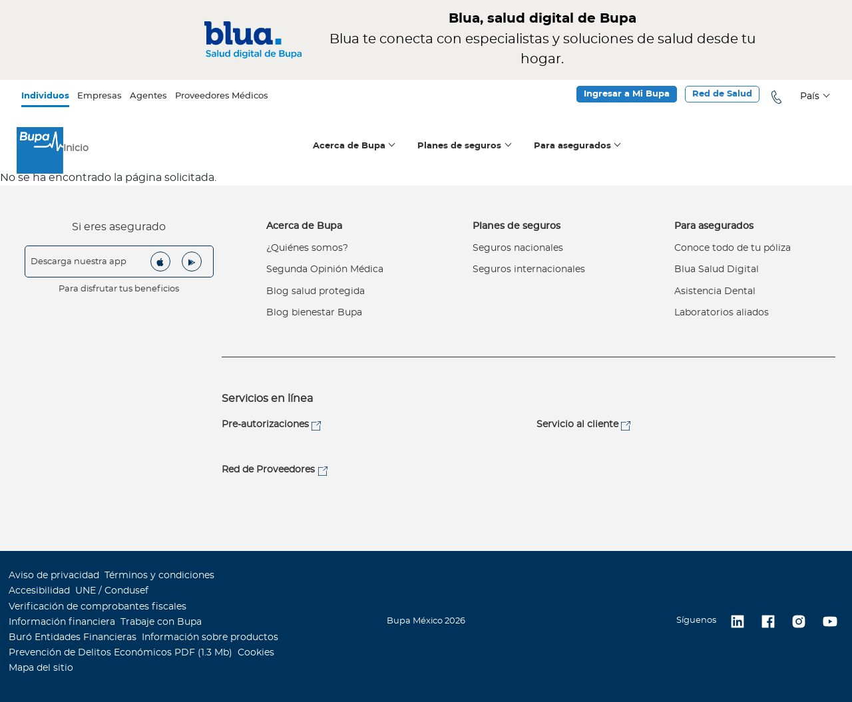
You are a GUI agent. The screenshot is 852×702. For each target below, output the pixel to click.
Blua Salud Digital (716, 269)
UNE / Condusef (111, 591)
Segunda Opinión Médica (324, 269)
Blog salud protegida (315, 291)
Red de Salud (722, 94)
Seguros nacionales (518, 248)
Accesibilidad (39, 591)
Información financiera (62, 622)
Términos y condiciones (159, 575)
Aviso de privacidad (54, 575)
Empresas (99, 96)
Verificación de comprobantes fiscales (97, 607)
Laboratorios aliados (721, 312)
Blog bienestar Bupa (314, 312)
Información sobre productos (210, 637)
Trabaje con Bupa (161, 622)
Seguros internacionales (529, 269)
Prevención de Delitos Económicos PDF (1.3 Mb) (120, 652)
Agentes (148, 96)
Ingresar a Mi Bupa (627, 94)
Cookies (256, 652)
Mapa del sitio (41, 668)
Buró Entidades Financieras (72, 637)
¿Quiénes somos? (307, 248)
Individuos (45, 96)
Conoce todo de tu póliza (732, 248)
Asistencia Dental (714, 291)
